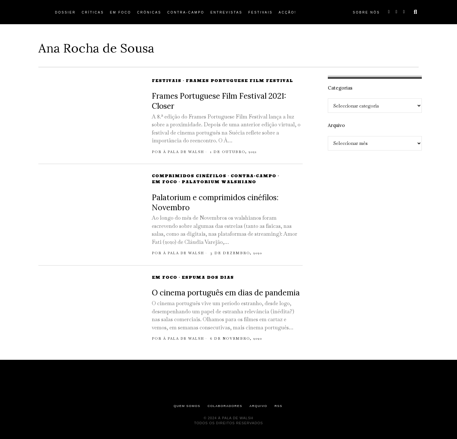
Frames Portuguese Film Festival (239, 80)
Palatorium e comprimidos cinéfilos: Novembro (215, 202)
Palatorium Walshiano (219, 181)
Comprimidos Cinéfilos (189, 175)
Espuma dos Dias (208, 277)
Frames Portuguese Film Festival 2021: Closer (219, 101)
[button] (415, 12)
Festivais (166, 80)
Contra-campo (253, 175)
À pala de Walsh (185, 152)
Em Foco (164, 181)
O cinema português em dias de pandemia (226, 293)
